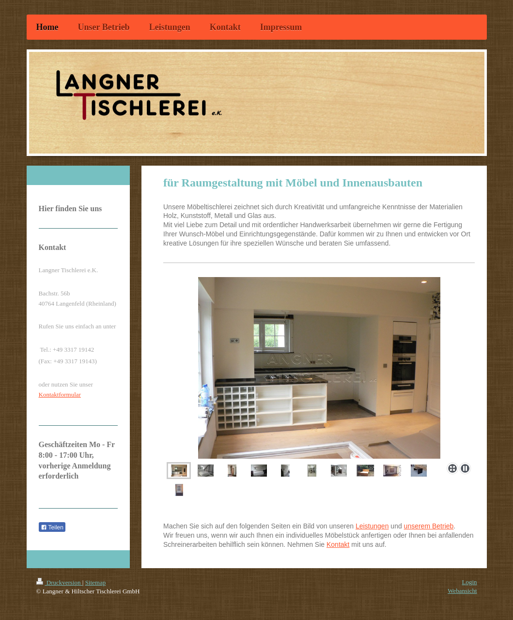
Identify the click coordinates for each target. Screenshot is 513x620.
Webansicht (462, 590)
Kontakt (337, 544)
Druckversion (59, 582)
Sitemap (95, 582)
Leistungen (372, 526)
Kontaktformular (60, 394)
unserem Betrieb (429, 526)
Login (469, 582)
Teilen (52, 527)
